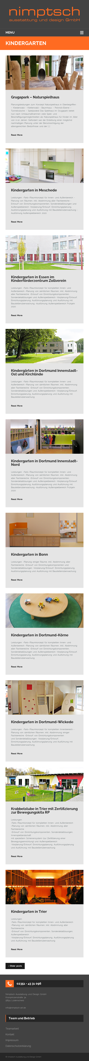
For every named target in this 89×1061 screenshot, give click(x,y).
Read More (16, 135)
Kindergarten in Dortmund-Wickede (42, 722)
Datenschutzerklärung (18, 1046)
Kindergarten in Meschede (34, 190)
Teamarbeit (12, 1028)
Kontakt (10, 1034)
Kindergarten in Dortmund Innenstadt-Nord (44, 463)
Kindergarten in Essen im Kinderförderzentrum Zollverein (38, 279)
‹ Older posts (15, 966)
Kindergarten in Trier (29, 911)
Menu (10, 32)
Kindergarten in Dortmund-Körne (39, 635)
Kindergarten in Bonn (29, 554)
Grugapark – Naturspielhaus (35, 97)
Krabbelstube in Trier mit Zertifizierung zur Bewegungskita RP (44, 810)
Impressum (12, 1040)
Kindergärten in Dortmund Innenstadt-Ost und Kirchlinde (44, 372)
